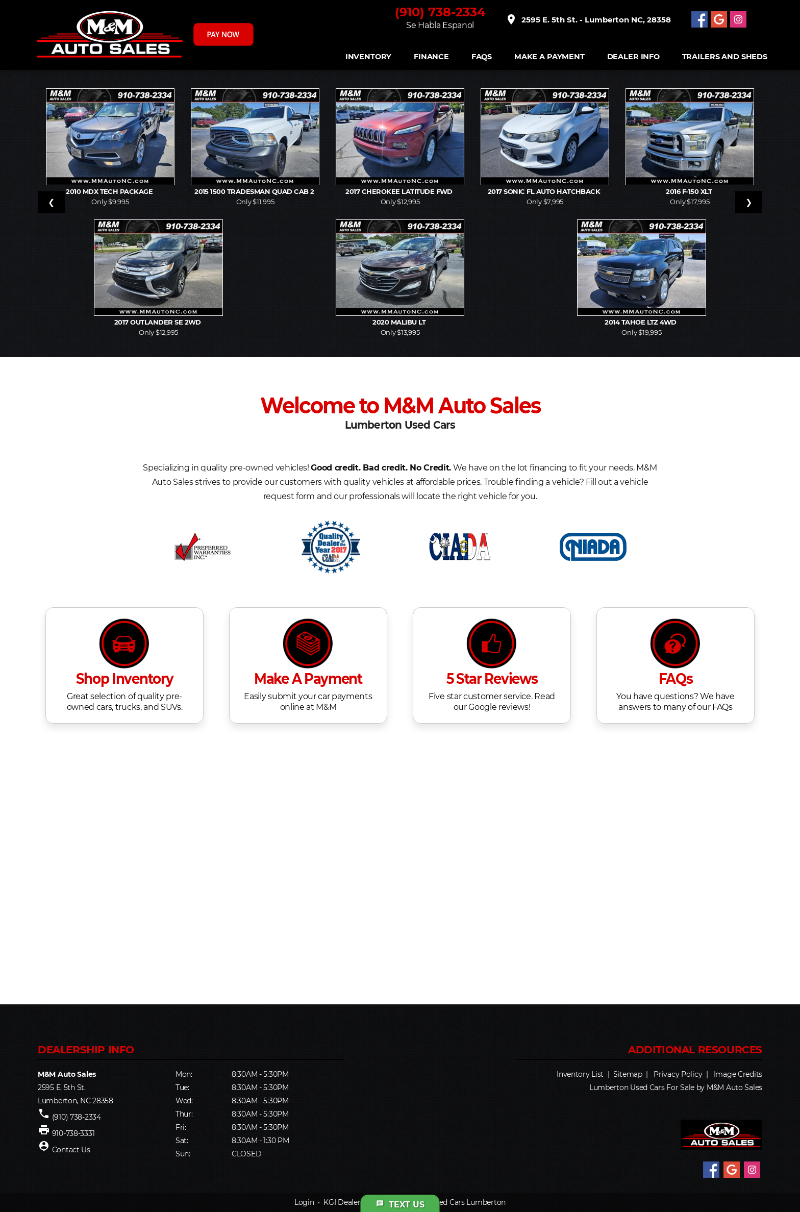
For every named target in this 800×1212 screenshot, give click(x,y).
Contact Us (71, 1149)
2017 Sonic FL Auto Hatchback (545, 191)
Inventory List (580, 1074)
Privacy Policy (678, 1074)
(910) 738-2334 (440, 12)
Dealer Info (633, 57)
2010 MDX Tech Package (110, 191)
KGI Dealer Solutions (358, 1202)
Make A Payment (549, 57)
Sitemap (627, 1074)
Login (304, 1202)
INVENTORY (368, 57)
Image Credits (738, 1074)
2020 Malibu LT (399, 322)
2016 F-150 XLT (689, 191)
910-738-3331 (73, 1133)
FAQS (481, 57)
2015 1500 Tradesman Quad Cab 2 (255, 191)
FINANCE (431, 57)
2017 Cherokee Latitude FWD (399, 191)
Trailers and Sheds (724, 57)
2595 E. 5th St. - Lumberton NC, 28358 (588, 19)
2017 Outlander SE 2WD (158, 322)
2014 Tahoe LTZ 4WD (641, 322)
